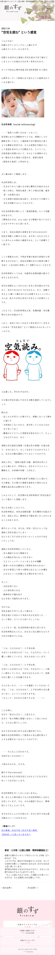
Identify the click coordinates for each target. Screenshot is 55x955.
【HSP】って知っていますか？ (16, 834)
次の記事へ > (33, 887)
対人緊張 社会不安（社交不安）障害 (19, 830)
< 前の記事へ (6, 887)
